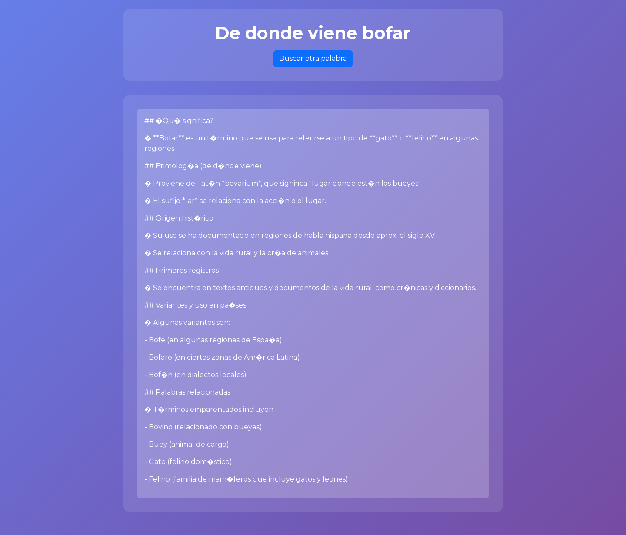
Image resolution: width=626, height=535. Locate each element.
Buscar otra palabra (313, 58)
